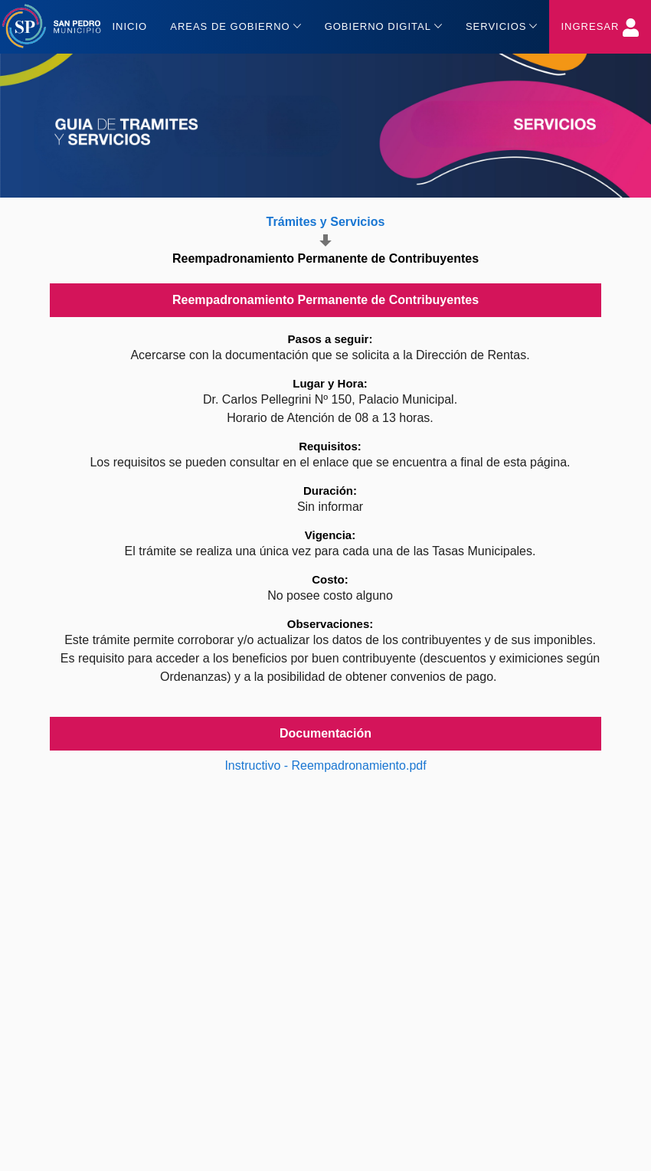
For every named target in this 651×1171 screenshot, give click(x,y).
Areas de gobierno (235, 25)
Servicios (502, 25)
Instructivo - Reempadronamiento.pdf (325, 765)
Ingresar (600, 28)
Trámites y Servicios (326, 221)
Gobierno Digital (384, 25)
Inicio (129, 26)
